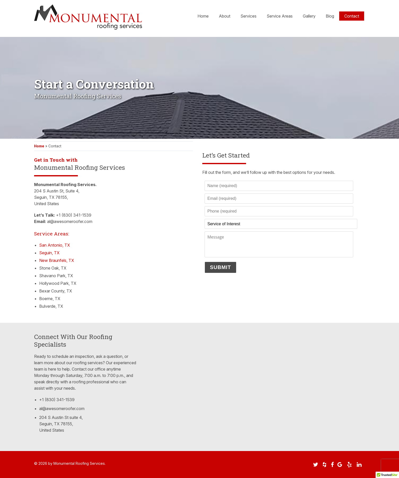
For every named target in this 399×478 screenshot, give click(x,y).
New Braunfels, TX (56, 260)
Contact (351, 16)
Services (248, 16)
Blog (330, 16)
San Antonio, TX (54, 245)
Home (203, 16)
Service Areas (280, 16)
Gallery (309, 16)
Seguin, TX (49, 252)
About (224, 16)
